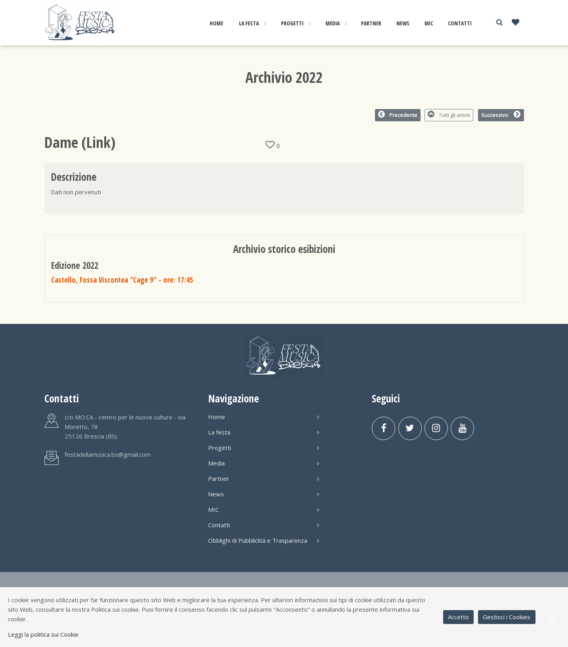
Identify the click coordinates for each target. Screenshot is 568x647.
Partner (371, 23)
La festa (249, 23)
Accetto (458, 617)
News (402, 23)
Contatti (460, 23)
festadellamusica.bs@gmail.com (108, 454)
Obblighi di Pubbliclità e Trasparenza (263, 540)
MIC (429, 23)
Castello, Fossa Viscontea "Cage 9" (122, 280)
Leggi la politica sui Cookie (43, 634)
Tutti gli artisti (449, 115)
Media (332, 23)
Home (216, 23)
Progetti (292, 23)
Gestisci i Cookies (506, 617)
